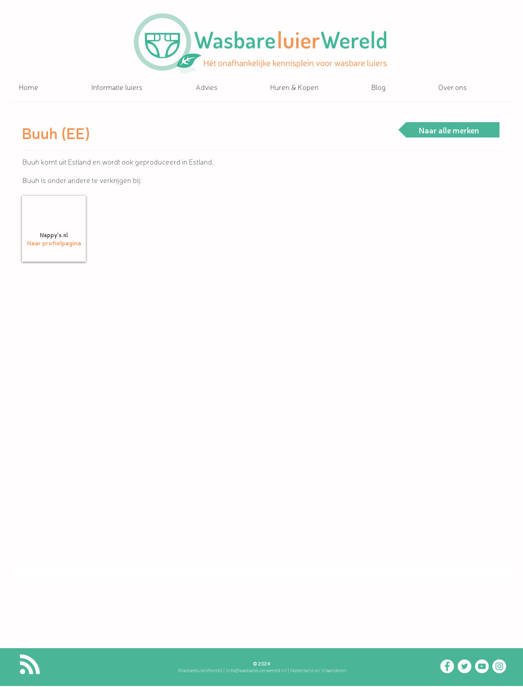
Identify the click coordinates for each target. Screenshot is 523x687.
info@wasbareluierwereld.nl (256, 670)
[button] (136, 87)
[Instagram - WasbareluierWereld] (499, 666)
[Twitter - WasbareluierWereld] (464, 666)
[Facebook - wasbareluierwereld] (447, 666)
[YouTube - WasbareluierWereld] (482, 666)
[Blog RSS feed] (30, 664)
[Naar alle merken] (449, 130)
